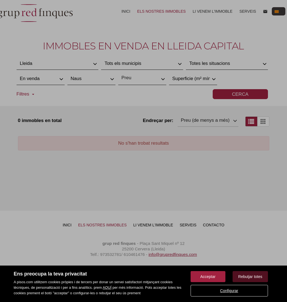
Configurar (229, 290)
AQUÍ (107, 287)
